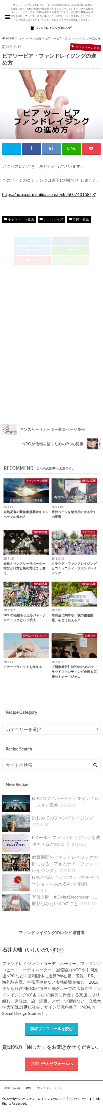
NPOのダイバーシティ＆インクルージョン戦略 (50, 804)
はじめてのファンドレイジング (47, 823)
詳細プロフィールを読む (51, 1028)
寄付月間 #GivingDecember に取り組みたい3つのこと (50, 902)
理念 (29, 1088)
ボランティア (53, 219)
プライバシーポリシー (51, 1088)
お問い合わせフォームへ (51, 1063)
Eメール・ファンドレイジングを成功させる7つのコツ (51, 843)
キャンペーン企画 (21, 219)
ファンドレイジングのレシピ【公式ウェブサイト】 (60, 1099)
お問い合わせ (12, 1088)
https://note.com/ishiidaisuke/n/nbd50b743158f (46, 194)
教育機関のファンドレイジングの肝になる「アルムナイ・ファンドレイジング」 (50, 864)
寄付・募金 (81, 219)
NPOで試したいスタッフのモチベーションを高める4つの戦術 (50, 884)
